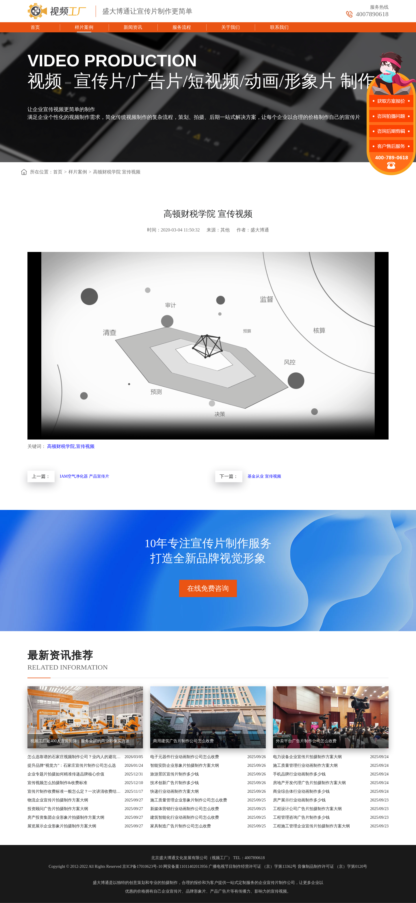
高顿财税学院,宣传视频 (70, 446)
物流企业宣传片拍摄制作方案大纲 (57, 800)
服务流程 (181, 27)
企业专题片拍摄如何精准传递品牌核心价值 (65, 774)
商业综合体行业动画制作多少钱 (301, 791)
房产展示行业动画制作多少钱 (299, 800)
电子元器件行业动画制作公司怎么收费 (184, 757)
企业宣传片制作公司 (277, 882)
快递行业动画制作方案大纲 (174, 791)
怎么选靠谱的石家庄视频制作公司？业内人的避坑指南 (74, 757)
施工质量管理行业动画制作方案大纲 (305, 765)
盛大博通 (101, 882)
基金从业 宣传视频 (264, 476)
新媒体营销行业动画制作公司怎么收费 (184, 809)
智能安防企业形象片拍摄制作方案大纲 (184, 765)
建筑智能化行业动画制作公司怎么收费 (184, 817)
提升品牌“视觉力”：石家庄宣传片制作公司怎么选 (71, 765)
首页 (35, 27)
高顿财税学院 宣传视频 (116, 171)
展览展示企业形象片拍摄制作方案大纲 (61, 826)
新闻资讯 (133, 27)
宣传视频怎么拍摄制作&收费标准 (57, 783)
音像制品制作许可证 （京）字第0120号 (332, 866)
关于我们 (230, 27)
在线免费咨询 (208, 588)
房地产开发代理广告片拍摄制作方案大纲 (309, 783)
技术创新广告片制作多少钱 (174, 783)
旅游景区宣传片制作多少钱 (174, 774)
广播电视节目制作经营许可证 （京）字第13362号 (253, 866)
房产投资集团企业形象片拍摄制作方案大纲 (65, 817)
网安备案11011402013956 (185, 866)
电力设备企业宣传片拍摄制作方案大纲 (307, 757)
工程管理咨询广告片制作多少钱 (301, 817)
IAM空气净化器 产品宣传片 (84, 476)
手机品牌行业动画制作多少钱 (299, 774)
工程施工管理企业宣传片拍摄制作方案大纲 (311, 826)
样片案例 (84, 27)
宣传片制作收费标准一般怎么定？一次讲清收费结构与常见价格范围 (74, 791)
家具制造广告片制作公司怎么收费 (180, 826)
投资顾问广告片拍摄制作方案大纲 (57, 809)
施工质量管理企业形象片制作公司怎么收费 (188, 800)
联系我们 (279, 27)
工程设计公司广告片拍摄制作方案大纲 (307, 809)
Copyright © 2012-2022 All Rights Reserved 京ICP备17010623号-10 (105, 866)
